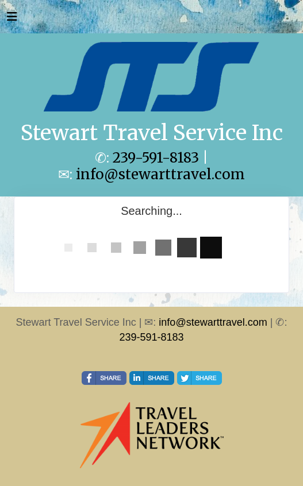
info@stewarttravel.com (160, 174)
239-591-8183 (156, 158)
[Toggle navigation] (12, 19)
